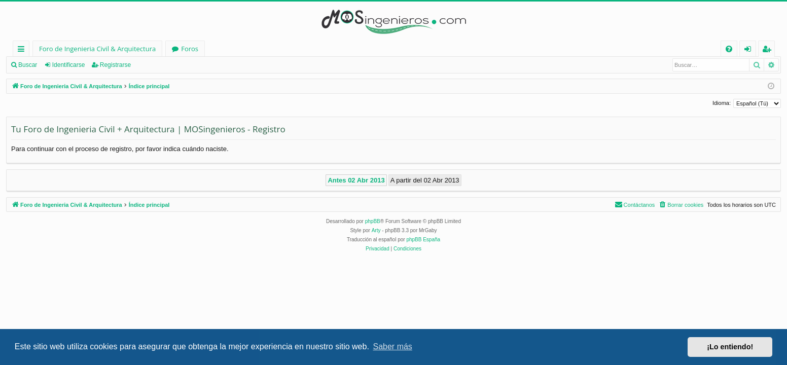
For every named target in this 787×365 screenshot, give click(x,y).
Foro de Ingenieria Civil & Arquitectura (97, 48)
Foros (189, 48)
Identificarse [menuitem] (750, 50)
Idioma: (721, 103)
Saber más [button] (392, 346)
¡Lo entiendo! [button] (730, 347)
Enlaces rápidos (23, 50)
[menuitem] (729, 49)
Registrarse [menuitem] (768, 50)
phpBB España (423, 239)
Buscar (27, 64)
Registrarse (115, 64)
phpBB (372, 221)
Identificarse (68, 64)
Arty (376, 230)
